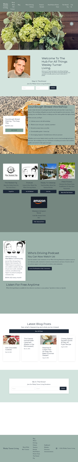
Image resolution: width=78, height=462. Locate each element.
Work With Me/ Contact (12, 6)
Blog (19, 5)
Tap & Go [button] (11, 191)
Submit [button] (53, 88)
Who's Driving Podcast (30, 6)
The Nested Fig (65, 6)
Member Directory (47, 448)
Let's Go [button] (48, 191)
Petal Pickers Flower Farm (53, 6)
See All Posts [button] (39, 331)
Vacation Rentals (41, 6)
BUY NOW (14, 130)
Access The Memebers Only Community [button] (40, 268)
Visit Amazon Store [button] (39, 222)
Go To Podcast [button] (29, 191)
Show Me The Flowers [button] (67, 192)
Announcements (48, 451)
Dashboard (47, 445)
